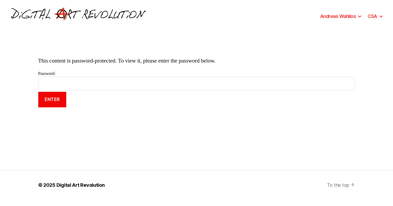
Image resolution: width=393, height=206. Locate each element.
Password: (196, 87)
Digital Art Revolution (80, 191)
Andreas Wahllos (338, 19)
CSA (372, 19)
